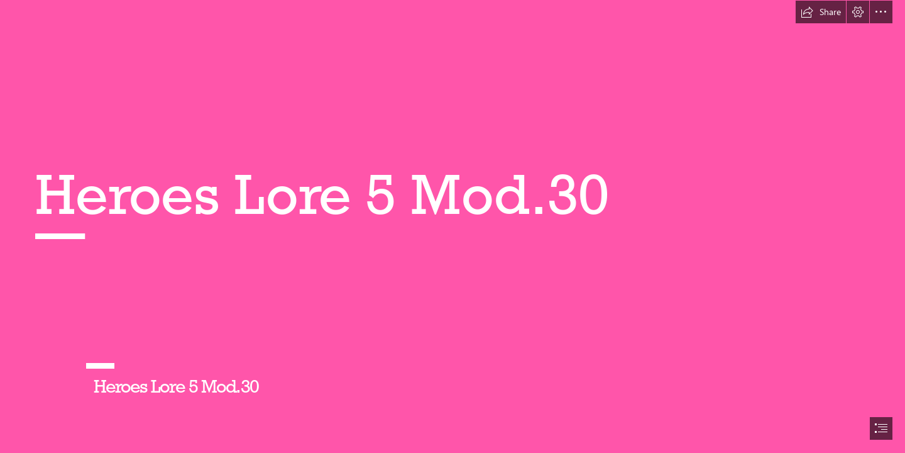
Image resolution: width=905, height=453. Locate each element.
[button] (821, 12)
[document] (452, 226)
